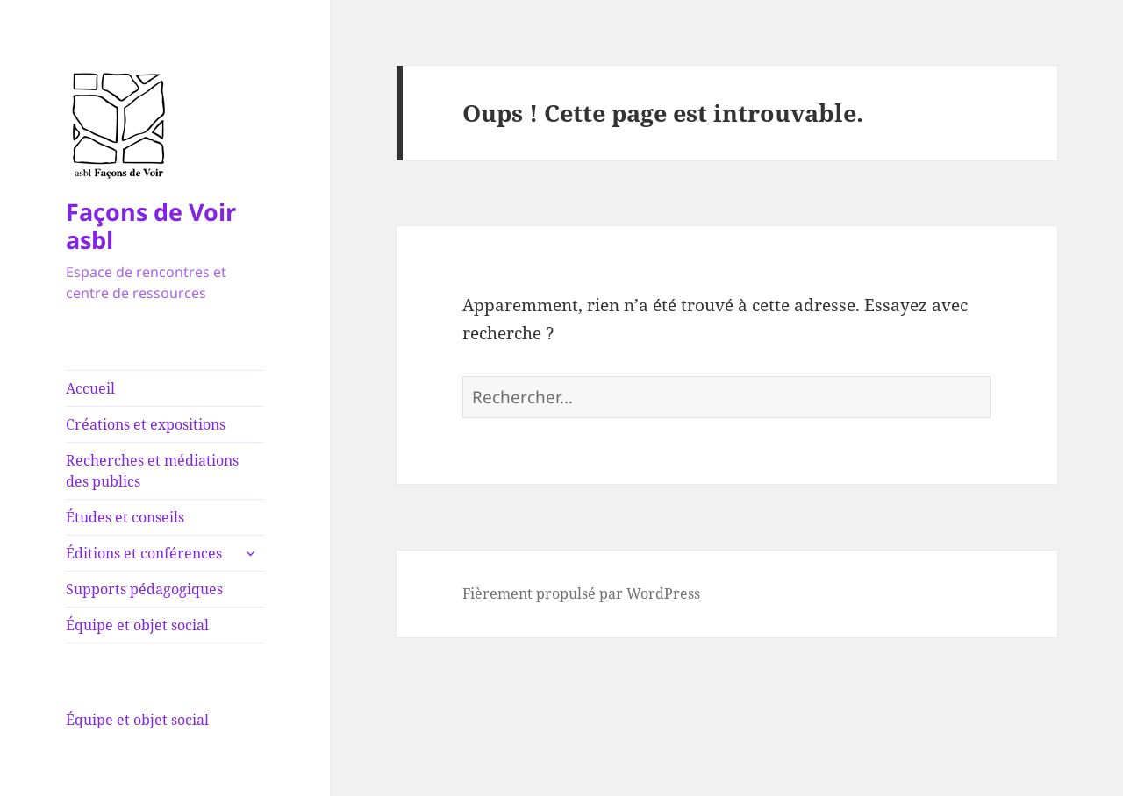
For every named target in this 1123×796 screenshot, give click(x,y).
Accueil (90, 388)
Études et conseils (125, 517)
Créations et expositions (145, 424)
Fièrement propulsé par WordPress (581, 593)
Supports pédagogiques (144, 589)
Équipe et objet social (137, 625)
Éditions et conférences (144, 553)
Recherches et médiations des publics (152, 471)
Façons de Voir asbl (151, 225)
